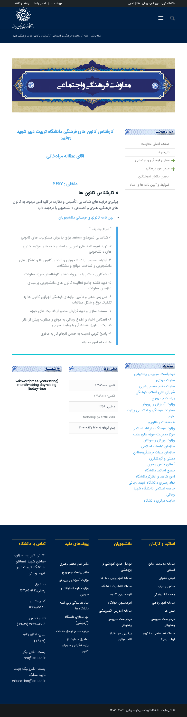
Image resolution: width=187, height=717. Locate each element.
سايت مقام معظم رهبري (157, 386)
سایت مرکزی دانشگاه (159, 501)
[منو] (161, 18)
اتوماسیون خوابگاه (120, 603)
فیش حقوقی (167, 578)
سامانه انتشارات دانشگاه (117, 586)
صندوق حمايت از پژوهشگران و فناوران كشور (75, 645)
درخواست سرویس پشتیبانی (154, 374)
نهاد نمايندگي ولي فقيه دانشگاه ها (74, 606)
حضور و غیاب (166, 586)
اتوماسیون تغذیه (121, 594)
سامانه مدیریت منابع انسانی (161, 567)
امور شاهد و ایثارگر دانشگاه (155, 477)
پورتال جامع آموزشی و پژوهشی (117, 567)
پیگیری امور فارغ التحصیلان (121, 636)
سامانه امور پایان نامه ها (116, 578)
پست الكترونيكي (164, 594)
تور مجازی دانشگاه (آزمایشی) (77, 620)
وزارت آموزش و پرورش (158, 404)
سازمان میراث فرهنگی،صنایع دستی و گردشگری (154, 456)
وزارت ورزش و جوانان (159, 440)
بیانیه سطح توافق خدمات (72, 631)
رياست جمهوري (163, 398)
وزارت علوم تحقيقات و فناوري (74, 591)
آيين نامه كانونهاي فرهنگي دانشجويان (86, 218)
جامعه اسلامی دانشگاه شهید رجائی (154, 492)
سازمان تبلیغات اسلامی (158, 446)
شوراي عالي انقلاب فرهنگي (155, 392)
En (138, 3)
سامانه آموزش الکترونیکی (115, 611)
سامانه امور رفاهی (163, 603)
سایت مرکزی (165, 380)
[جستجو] (170, 18)
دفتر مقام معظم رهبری (74, 564)
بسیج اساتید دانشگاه (159, 471)
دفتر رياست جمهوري (75, 572)
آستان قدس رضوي (161, 464)
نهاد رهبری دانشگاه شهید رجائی (152, 483)
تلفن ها (170, 611)
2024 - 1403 (117, 710)
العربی (131, 3)
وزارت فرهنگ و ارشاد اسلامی (153, 428)
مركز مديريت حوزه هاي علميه (153, 435)
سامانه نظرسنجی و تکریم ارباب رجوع (159, 636)
